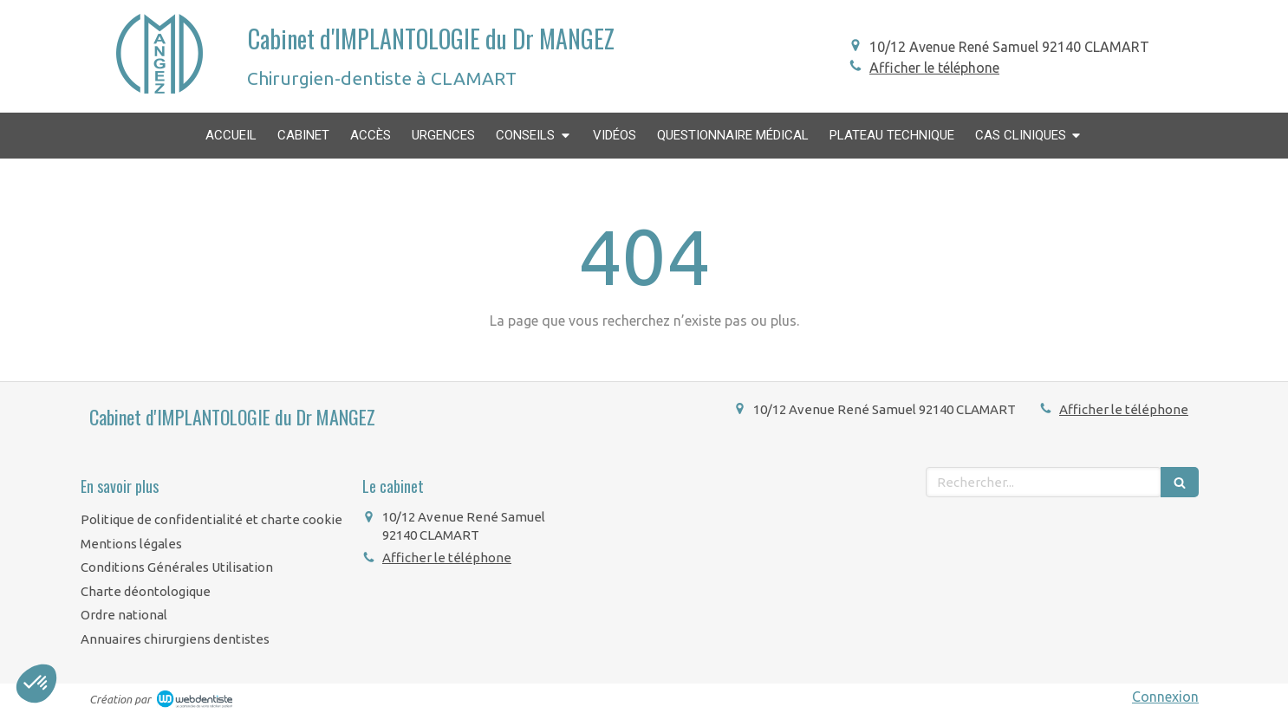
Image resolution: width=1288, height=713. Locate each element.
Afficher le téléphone (934, 67)
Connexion (1165, 696)
